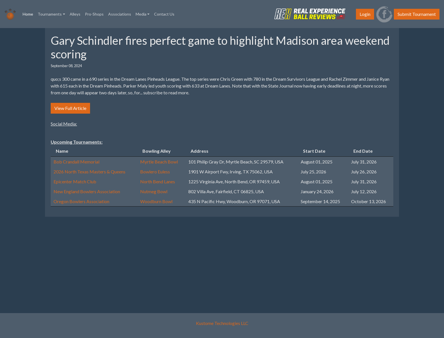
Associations (119, 14)
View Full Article (70, 108)
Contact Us (164, 14)
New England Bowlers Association (87, 191)
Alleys (75, 14)
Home (29, 13)
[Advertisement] (219, 261)
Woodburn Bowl (156, 201)
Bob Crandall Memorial (76, 161)
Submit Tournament (417, 14)
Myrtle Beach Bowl (159, 161)
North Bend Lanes (157, 181)
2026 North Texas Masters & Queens (89, 171)
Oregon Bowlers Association (81, 201)
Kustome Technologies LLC (222, 323)
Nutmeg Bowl (153, 191)
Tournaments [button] (50, 14)
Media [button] (141, 14)
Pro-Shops (94, 14)
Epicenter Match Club (75, 181)
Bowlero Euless (155, 171)
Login (365, 14)
